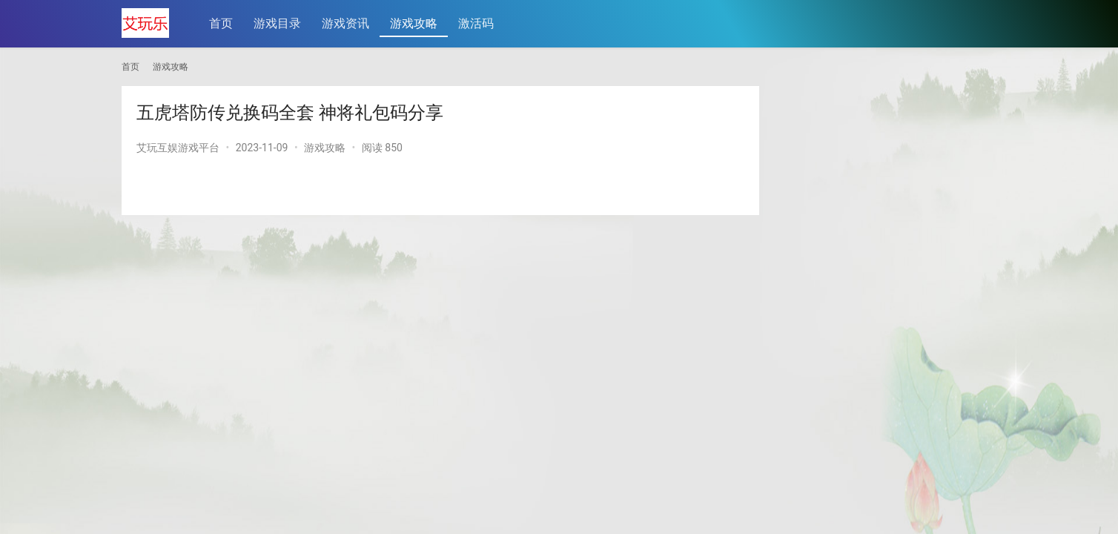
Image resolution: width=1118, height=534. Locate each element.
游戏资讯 (346, 23)
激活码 (476, 23)
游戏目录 (278, 23)
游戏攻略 (414, 23)
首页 (222, 23)
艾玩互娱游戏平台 (177, 148)
